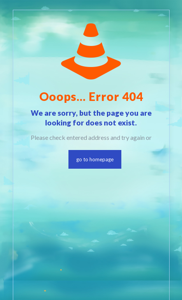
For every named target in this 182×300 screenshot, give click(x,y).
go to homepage (95, 159)
